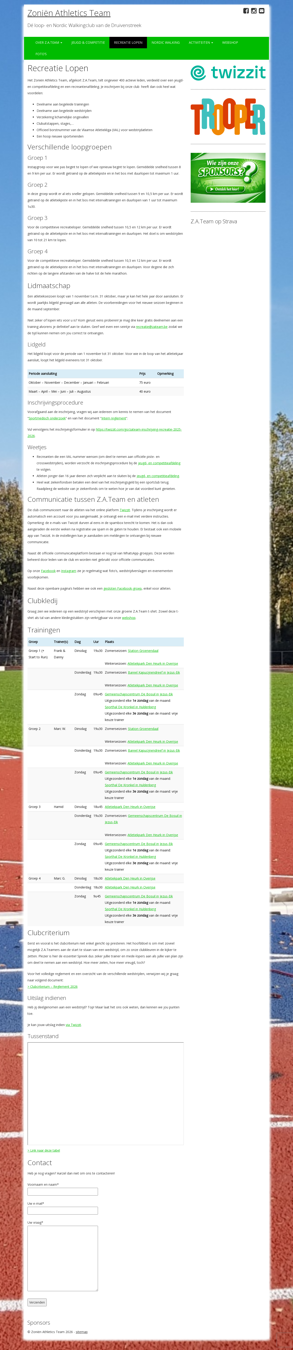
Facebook (48, 571)
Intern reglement (113, 418)
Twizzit (125, 510)
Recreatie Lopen (128, 42)
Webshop (230, 42)
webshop (129, 618)
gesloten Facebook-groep (122, 588)
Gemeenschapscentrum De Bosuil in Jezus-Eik (139, 694)
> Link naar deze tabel (43, 1150)
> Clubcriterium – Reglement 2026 (52, 986)
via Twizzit (73, 1025)
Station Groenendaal (143, 650)
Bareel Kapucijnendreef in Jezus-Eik (154, 672)
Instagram (68, 571)
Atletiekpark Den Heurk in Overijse (153, 663)
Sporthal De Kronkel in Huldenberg (130, 707)
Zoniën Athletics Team (69, 13)
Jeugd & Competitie (88, 42)
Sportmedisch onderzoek (47, 418)
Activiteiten (201, 42)
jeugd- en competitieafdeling (159, 463)
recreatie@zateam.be (152, 326)
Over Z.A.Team (48, 42)
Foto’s (41, 54)
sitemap (82, 1332)
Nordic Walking (166, 42)
